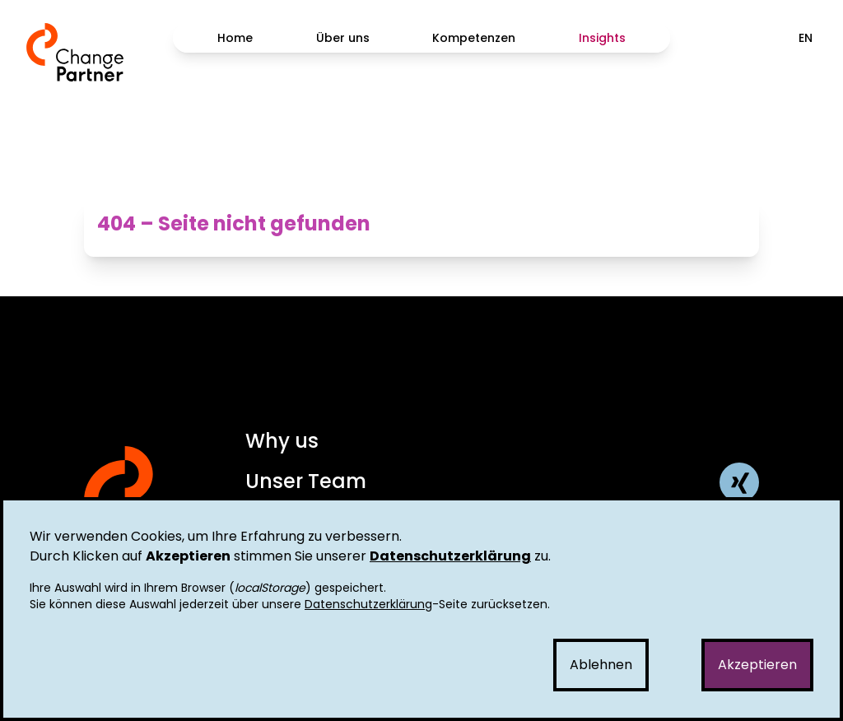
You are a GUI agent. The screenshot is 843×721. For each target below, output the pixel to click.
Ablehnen (601, 664)
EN (806, 38)
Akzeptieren (757, 664)
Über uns (343, 38)
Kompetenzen (473, 38)
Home (235, 38)
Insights (602, 38)
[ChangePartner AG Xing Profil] (739, 482)
